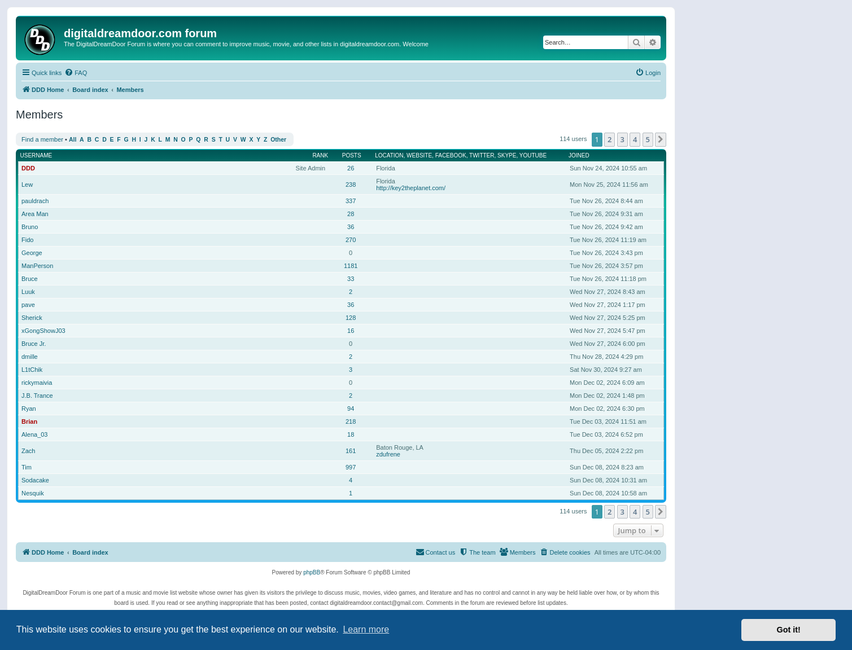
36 (350, 226)
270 (351, 239)
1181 (350, 265)
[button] (660, 139)
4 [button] (635, 139)
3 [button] (622, 139)
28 (350, 213)
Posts (351, 155)
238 (351, 184)
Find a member (42, 139)
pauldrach (35, 200)
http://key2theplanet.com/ (410, 188)
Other (278, 140)
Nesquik (32, 493)
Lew (27, 184)
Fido (27, 239)
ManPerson (37, 265)
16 (350, 330)
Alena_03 (34, 434)
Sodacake (35, 480)
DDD (28, 168)
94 (350, 408)
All (72, 140)
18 (350, 434)
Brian (29, 421)
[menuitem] (75, 73)
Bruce (29, 278)
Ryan (28, 408)
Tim (26, 467)
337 (351, 200)
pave (28, 304)
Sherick (31, 317)
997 (351, 467)
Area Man (35, 213)
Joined (579, 155)
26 (350, 168)
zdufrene (388, 454)
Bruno (29, 226)
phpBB (311, 572)
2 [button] (609, 139)
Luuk (28, 291)
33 (350, 278)
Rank (320, 155)
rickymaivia (36, 382)
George (31, 252)
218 (351, 421)
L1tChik (31, 369)
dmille (29, 356)
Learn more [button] (366, 629)
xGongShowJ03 (43, 330)
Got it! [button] (789, 629)
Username (36, 155)
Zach (28, 450)
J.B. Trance (37, 395)
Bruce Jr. (33, 343)
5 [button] (648, 139)
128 (351, 317)
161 (351, 450)
